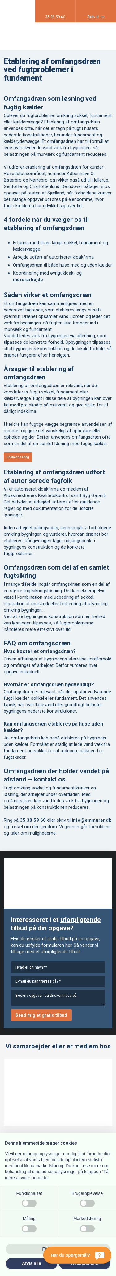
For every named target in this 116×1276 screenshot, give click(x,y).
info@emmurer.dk (91, 820)
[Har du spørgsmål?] (77, 1255)
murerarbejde (28, 279)
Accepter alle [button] (84, 1263)
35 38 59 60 (33, 820)
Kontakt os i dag (18, 457)
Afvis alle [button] (31, 1263)
